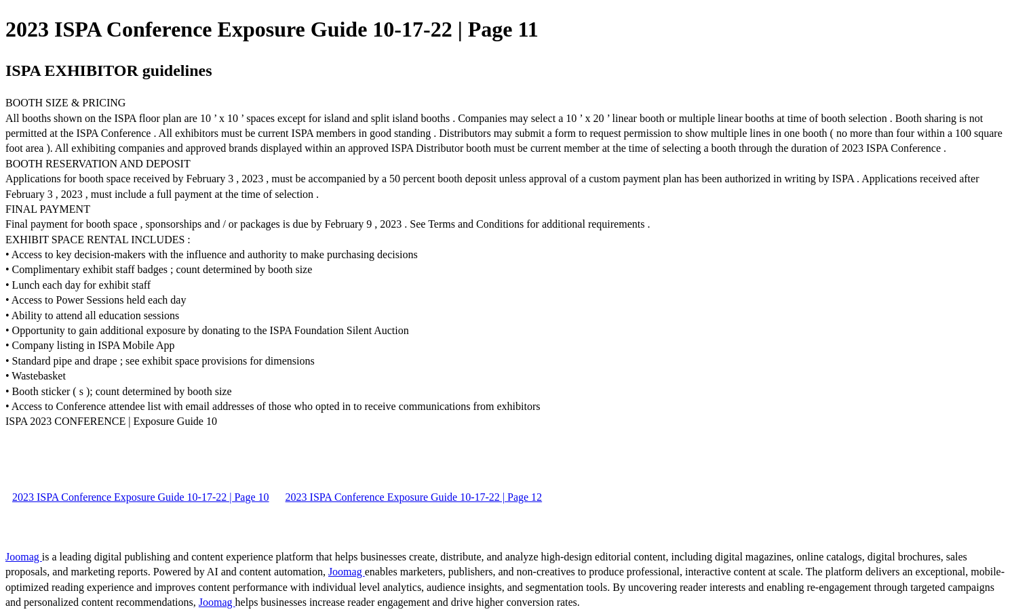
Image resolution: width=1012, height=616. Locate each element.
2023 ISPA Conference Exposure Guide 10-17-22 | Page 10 (140, 497)
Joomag (23, 556)
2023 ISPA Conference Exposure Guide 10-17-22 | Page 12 (414, 497)
